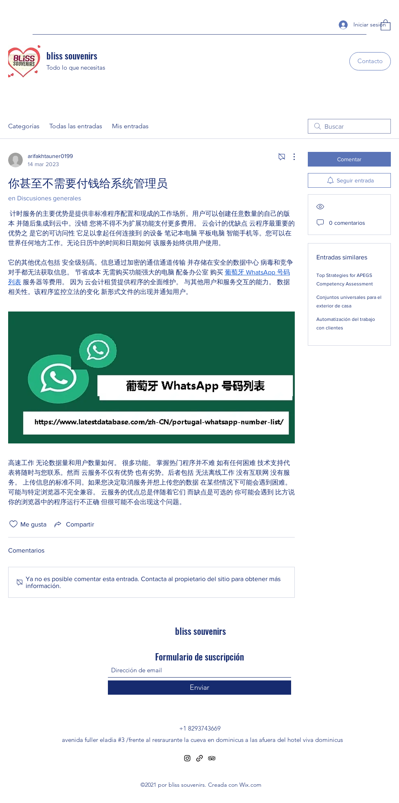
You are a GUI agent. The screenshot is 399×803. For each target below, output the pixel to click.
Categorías (23, 126)
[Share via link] (73, 524)
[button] (385, 25)
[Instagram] (187, 758)
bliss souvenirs (71, 55)
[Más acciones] (290, 157)
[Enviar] (199, 687)
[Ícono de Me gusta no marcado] (13, 524)
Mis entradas (130, 126)
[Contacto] (370, 61)
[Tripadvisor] (212, 758)
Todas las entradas (75, 126)
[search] (349, 126)
